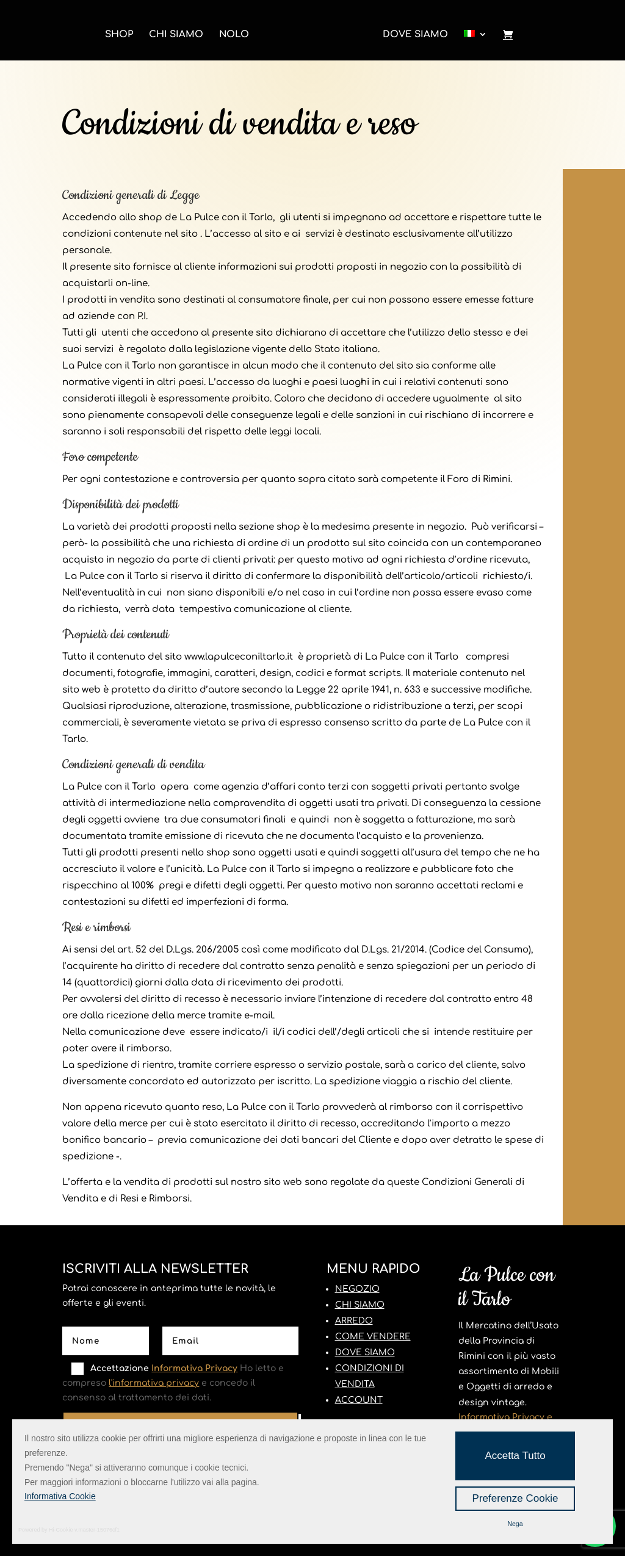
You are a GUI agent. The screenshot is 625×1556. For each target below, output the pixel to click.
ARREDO (354, 1320)
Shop (119, 35)
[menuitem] (475, 39)
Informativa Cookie (60, 1496)
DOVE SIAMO (365, 1352)
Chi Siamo (176, 35)
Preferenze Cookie (515, 1498)
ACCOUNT (359, 1400)
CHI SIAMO (360, 1304)
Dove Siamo (415, 35)
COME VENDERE (373, 1336)
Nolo (234, 35)
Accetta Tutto (515, 1455)
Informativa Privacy (194, 1368)
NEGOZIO (357, 1289)
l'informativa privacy (154, 1383)
